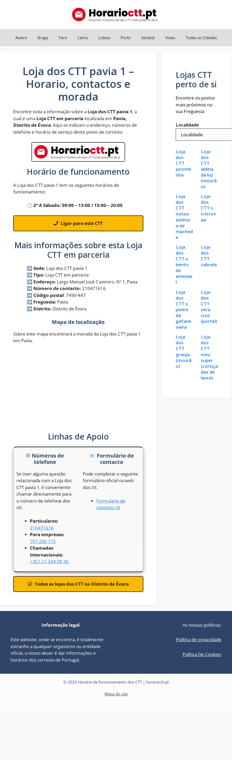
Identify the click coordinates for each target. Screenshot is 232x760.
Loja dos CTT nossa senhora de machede (184, 216)
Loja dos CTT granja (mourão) (184, 351)
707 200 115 (43, 541)
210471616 (42, 528)
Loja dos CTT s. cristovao (208, 208)
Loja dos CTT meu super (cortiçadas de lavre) (209, 357)
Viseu (170, 37)
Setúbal (148, 37)
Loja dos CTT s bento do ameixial (184, 264)
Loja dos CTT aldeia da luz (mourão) (209, 169)
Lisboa (104, 37)
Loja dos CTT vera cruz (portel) (209, 306)
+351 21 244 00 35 (50, 561)
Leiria (83, 37)
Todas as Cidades (201, 37)
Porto (126, 37)
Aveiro (21, 37)
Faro (63, 37)
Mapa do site (116, 693)
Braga (43, 37)
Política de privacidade (198, 639)
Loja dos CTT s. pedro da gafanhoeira (183, 309)
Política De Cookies (202, 654)
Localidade (187, 125)
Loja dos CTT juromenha (183, 163)
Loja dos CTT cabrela (209, 256)
